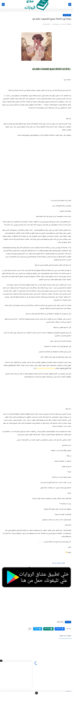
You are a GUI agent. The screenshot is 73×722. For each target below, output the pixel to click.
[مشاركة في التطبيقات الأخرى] (29, 629)
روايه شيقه (67, 15)
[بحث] (3, 4)
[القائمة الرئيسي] (69, 4)
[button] (60, 629)
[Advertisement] (36, 178)
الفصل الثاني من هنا (58, 563)
